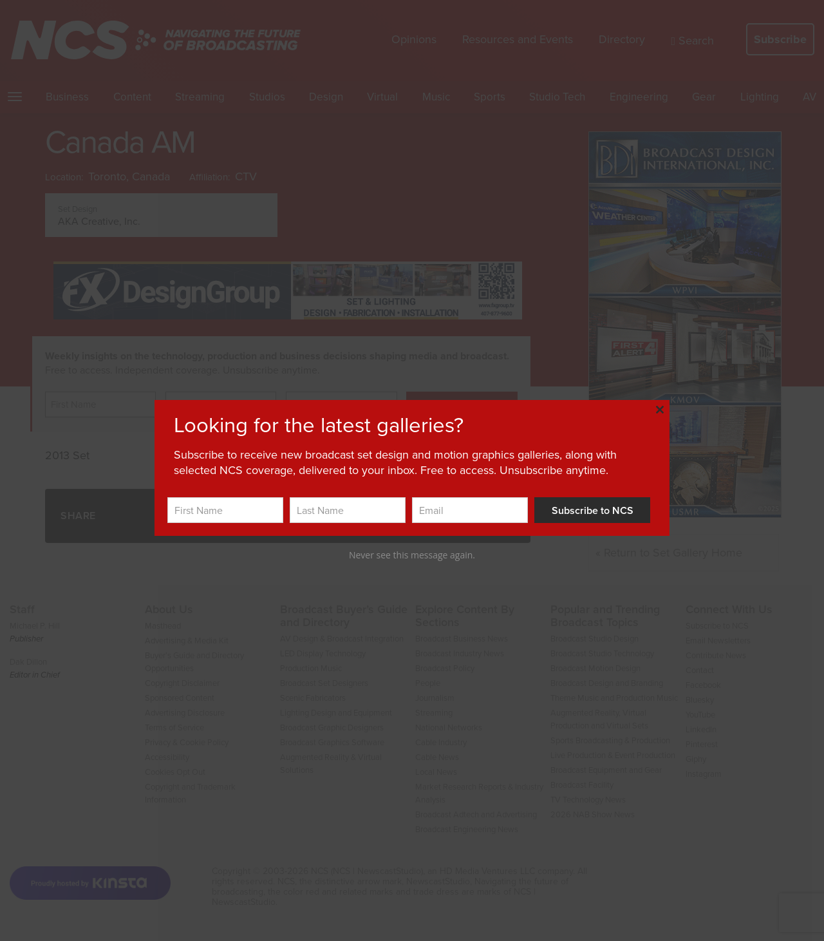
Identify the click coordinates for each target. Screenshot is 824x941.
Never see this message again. (412, 555)
